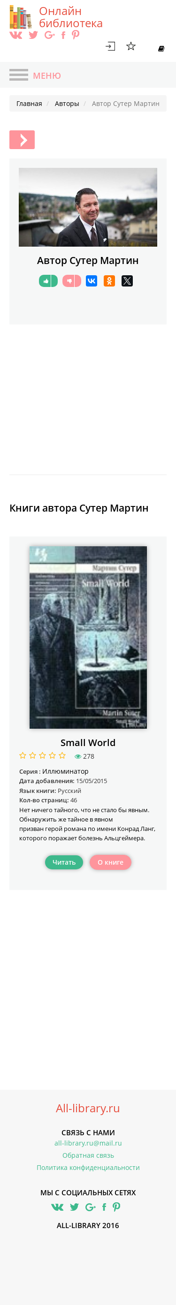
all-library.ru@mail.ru (88, 1143)
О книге (110, 862)
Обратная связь (88, 1155)
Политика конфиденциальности (88, 1167)
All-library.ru (88, 1108)
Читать (64, 862)
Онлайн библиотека (71, 17)
